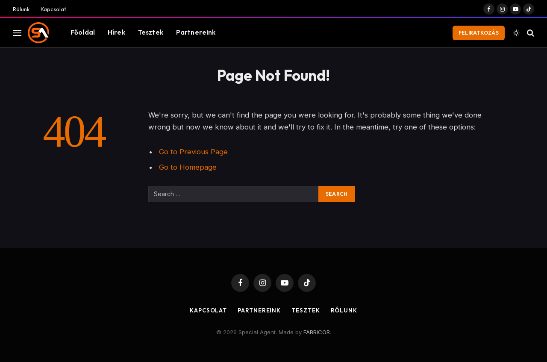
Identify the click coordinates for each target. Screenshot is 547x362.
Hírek (116, 32)
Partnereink (196, 32)
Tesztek (150, 32)
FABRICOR (316, 332)
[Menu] (17, 32)
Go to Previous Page (193, 151)
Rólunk (21, 9)
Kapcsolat (53, 9)
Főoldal (83, 32)
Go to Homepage (188, 167)
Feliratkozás (479, 32)
